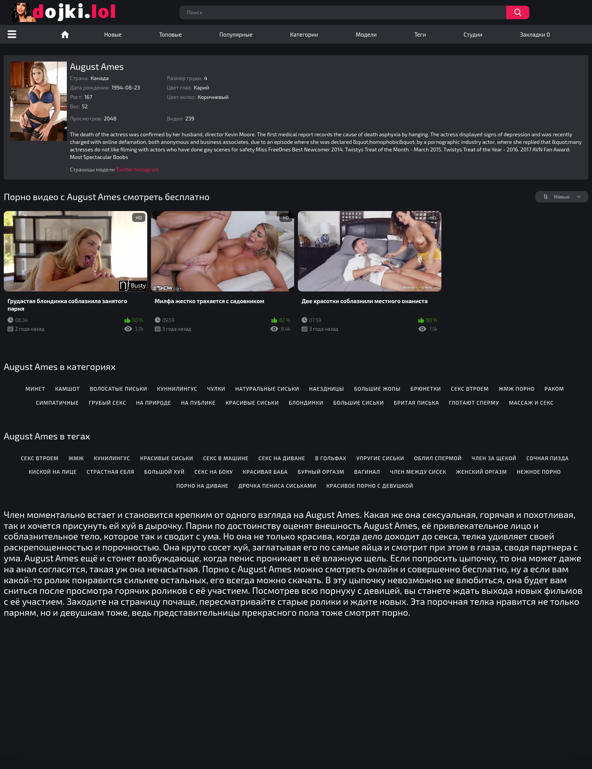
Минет (35, 388)
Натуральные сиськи (267, 388)
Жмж (76, 458)
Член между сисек (418, 471)
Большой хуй (164, 471)
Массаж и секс (531, 402)
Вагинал (367, 471)
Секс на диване (282, 458)
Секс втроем (470, 388)
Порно (64, 34)
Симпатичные (57, 402)
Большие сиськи (358, 402)
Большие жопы (377, 388)
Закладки (535, 34)
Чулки (216, 388)
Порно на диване (202, 485)
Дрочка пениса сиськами (278, 485)
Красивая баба (265, 471)
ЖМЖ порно (517, 388)
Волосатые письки (118, 388)
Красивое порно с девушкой (369, 485)
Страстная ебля (110, 471)
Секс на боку (213, 471)
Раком (554, 388)
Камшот (67, 388)
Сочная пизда (547, 458)
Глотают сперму (474, 402)
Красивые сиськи (252, 402)
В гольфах (331, 458)
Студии (473, 34)
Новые (113, 34)
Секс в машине (225, 458)
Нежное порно (539, 471)
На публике (198, 402)
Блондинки (306, 402)
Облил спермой (438, 458)
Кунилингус (112, 458)
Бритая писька (416, 402)
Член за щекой (494, 458)
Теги (420, 34)
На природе (153, 402)
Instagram (146, 169)
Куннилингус (177, 388)
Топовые (170, 34)
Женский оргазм (481, 471)
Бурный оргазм (321, 471)
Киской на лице (53, 471)
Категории (304, 34)
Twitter (124, 169)
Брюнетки (425, 388)
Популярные (236, 34)
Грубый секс (107, 402)
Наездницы (326, 388)
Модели (366, 34)
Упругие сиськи (380, 458)
